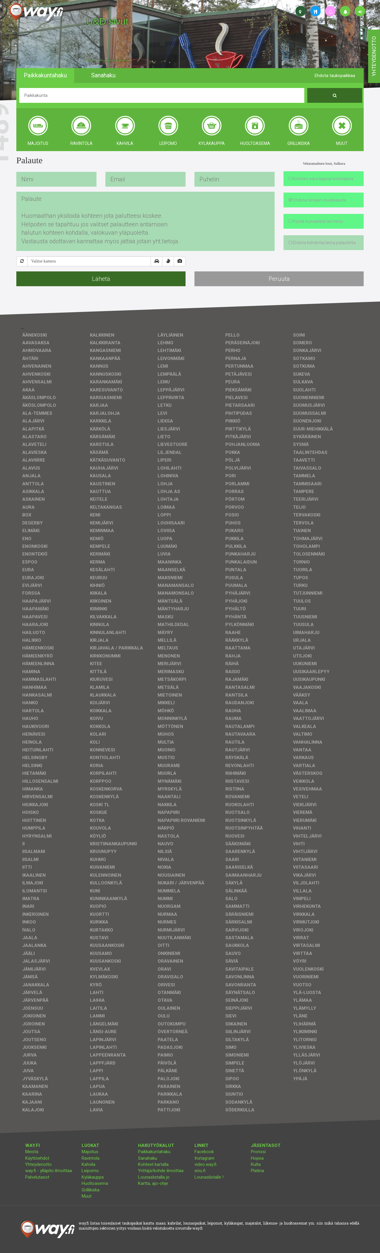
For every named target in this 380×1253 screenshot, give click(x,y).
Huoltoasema (95, 1183)
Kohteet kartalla (153, 1164)
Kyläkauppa (93, 1177)
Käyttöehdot (37, 1158)
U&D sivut (107, 21)
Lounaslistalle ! (209, 1177)
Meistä (31, 1151)
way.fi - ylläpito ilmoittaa (48, 1170)
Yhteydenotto (38, 1164)
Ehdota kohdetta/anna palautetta (322, 242)
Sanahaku (147, 1158)
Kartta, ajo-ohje (153, 1183)
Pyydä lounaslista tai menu (316, 221)
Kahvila (88, 1164)
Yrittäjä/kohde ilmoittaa (160, 1170)
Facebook (204, 1151)
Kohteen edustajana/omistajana (321, 178)
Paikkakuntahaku (154, 1151)
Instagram (204, 1158)
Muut (86, 1196)
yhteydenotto (374, 56)
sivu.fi (199, 1170)
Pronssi (258, 1151)
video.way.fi (205, 1164)
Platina (257, 1170)
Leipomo (90, 1170)
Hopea (257, 1158)
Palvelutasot (37, 1177)
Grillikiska (90, 1190)
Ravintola (90, 1158)
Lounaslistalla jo (154, 1177)
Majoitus (90, 1151)
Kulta (256, 1164)
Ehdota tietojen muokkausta (317, 200)
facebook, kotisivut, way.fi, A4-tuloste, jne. (108, 60)
